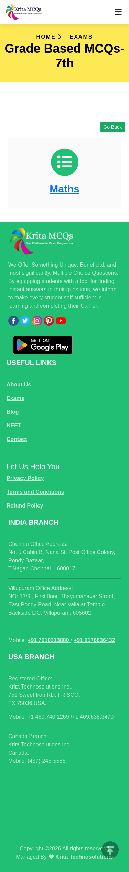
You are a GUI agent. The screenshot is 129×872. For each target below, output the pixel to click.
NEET (14, 425)
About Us (19, 384)
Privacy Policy (25, 478)
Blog (13, 412)
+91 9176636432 (94, 640)
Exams (15, 398)
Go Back (112, 127)
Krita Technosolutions (84, 857)
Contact (17, 439)
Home (49, 37)
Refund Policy (25, 506)
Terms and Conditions (35, 492)
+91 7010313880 (49, 640)
